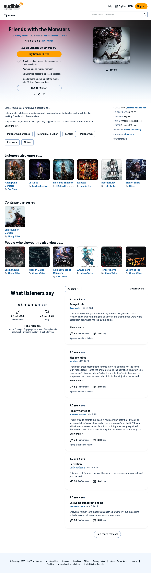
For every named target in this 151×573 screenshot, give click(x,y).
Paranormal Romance (18, 134)
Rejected (81, 182)
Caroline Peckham (40, 186)
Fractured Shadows (63, 182)
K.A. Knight (61, 186)
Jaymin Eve (86, 186)
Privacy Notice (99, 561)
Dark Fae (33, 182)
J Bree (132, 186)
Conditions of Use (81, 561)
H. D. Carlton (110, 186)
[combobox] (119, 14)
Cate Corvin (61, 276)
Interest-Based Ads (118, 561)
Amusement (83, 269)
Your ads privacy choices (69, 564)
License (134, 561)
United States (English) (94, 564)
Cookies (50, 564)
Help (109, 6)
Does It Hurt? (108, 182)
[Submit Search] (145, 14)
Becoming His (133, 269)
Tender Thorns (108, 269)
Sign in (141, 6)
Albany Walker (14, 236)
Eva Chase (12, 189)
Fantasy (69, 134)
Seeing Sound (12, 269)
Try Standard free (39, 54)
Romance (12, 142)
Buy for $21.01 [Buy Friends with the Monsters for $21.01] (39, 87)
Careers (65, 561)
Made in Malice (36, 269)
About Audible (52, 561)
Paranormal (86, 134)
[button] (34, 94)
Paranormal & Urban (47, 134)
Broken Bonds (133, 182)
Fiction (27, 142)
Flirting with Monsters (11, 184)
